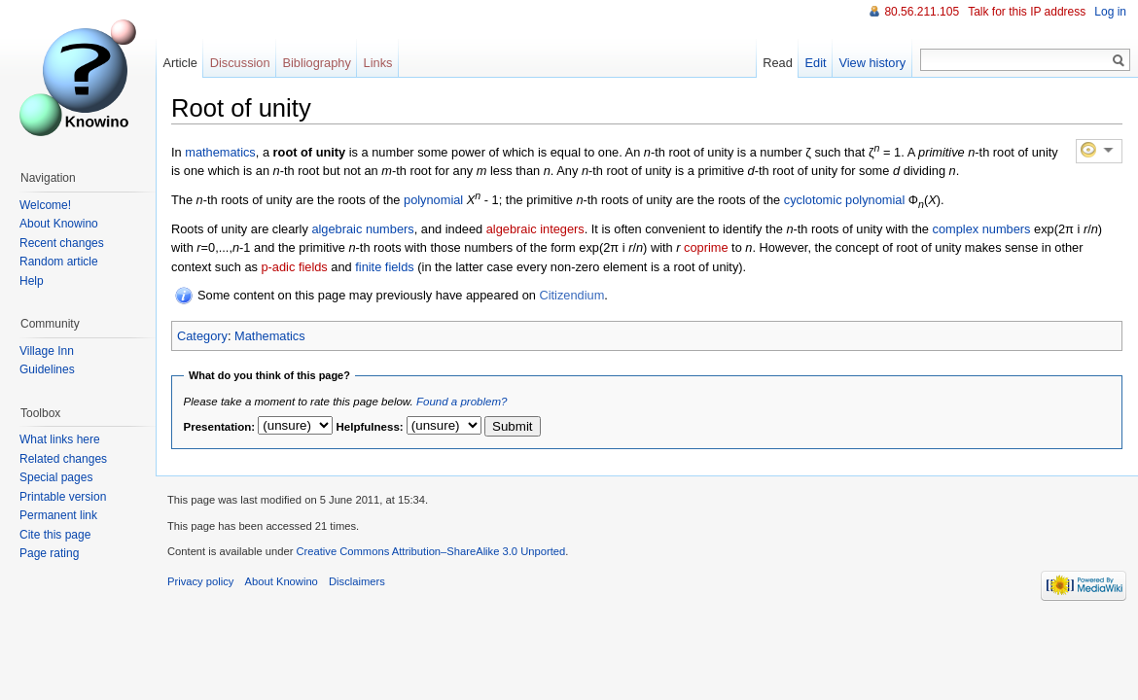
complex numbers (982, 229)
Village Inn (46, 351)
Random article (58, 261)
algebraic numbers (362, 229)
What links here (59, 439)
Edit (816, 62)
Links (378, 62)
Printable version (62, 497)
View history (872, 62)
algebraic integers (535, 229)
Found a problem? (461, 401)
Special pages (55, 477)
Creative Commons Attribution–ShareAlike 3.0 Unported (430, 551)
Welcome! (45, 205)
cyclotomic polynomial (844, 199)
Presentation (218, 427)
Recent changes (61, 243)
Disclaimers (357, 581)
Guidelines (47, 369)
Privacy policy (200, 581)
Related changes (63, 459)
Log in (1110, 11)
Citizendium (571, 295)
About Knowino (58, 223)
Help (31, 281)
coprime (706, 247)
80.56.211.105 (921, 11)
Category (202, 336)
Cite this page (54, 535)
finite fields (384, 267)
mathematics (220, 152)
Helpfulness (368, 427)
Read (778, 62)
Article (179, 62)
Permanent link (58, 515)
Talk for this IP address (1026, 11)
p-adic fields (294, 267)
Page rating (49, 553)
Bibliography (316, 62)
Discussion (240, 62)
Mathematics (269, 336)
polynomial (433, 199)
